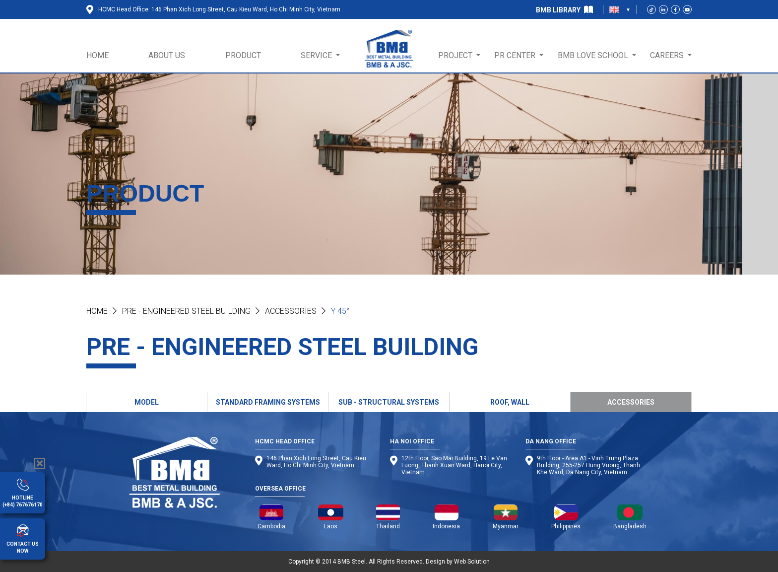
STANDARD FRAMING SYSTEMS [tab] (268, 402)
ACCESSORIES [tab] (630, 402)
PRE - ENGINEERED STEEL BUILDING (186, 311)
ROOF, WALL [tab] (509, 402)
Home (97, 311)
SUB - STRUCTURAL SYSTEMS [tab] (388, 402)
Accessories (291, 311)
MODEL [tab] (146, 402)
